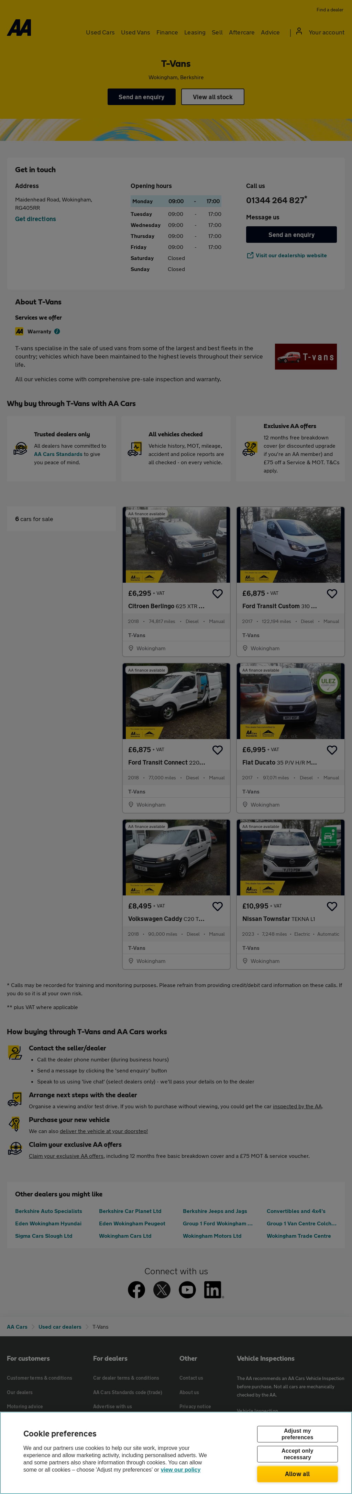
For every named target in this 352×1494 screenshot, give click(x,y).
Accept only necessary (297, 1454)
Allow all (297, 1473)
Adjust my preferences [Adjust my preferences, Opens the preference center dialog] (297, 1434)
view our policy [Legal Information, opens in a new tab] (181, 1470)
